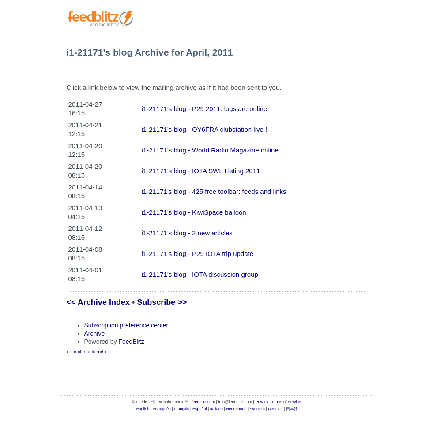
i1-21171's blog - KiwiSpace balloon (194, 212)
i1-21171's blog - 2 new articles (187, 233)
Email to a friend (86, 351)
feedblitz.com (203, 402)
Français (181, 409)
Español (199, 409)
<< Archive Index (98, 302)
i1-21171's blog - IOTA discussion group (200, 274)
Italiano (216, 409)
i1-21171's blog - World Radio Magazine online (210, 150)
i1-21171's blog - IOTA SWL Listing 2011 (201, 171)
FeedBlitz (131, 341)
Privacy (261, 402)
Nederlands (236, 409)
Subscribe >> (162, 302)
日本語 (292, 409)
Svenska (257, 409)
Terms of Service (286, 402)
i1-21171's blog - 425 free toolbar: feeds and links (214, 191)
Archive (94, 333)
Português (162, 409)
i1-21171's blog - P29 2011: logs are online (204, 108)
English (143, 409)
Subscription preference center (126, 325)
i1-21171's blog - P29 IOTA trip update (198, 253)
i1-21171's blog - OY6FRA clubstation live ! (204, 129)
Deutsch (275, 409)
